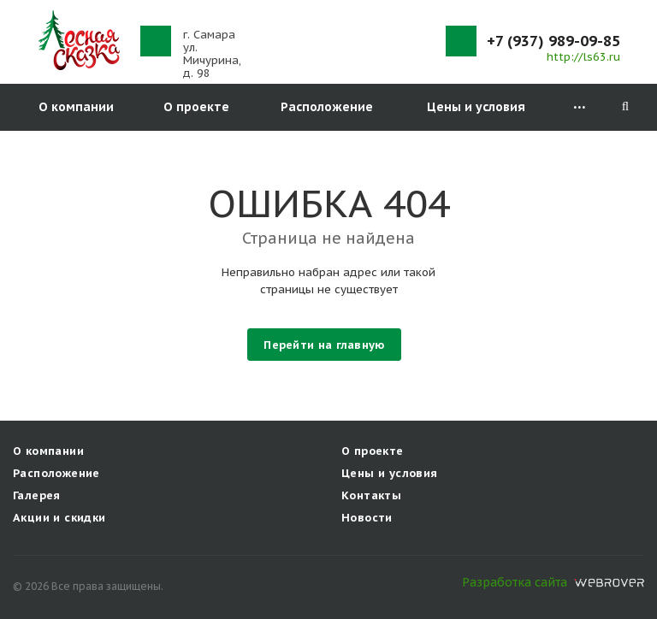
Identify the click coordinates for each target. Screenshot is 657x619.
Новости (367, 517)
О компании (76, 107)
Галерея (37, 495)
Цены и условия (476, 107)
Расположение (327, 107)
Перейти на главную (323, 345)
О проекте (196, 107)
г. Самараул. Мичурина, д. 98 (212, 54)
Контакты (371, 495)
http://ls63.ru (583, 57)
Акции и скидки (59, 517)
